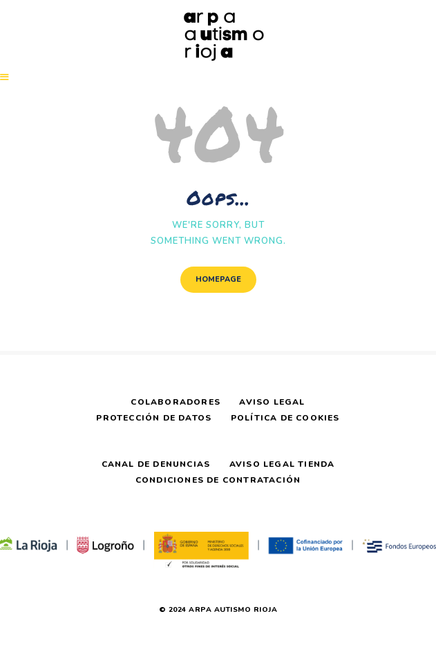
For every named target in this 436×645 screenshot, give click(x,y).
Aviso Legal (272, 401)
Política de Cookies (285, 417)
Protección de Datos (153, 417)
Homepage (218, 279)
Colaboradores (175, 401)
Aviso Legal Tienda (282, 464)
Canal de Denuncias (156, 464)
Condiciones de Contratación (218, 479)
